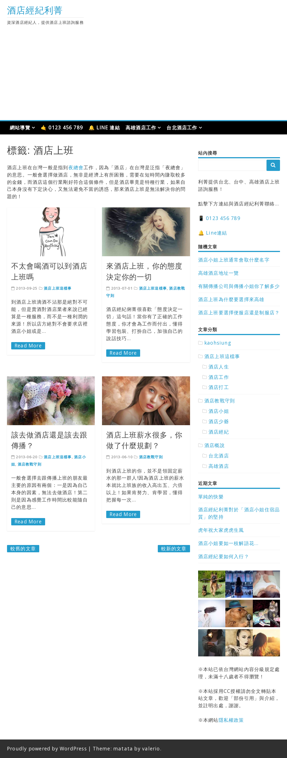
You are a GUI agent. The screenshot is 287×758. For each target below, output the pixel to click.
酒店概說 (214, 445)
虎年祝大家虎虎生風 (221, 530)
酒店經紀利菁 (35, 10)
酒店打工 (219, 387)
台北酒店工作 (181, 127)
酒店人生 (219, 366)
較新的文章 (174, 548)
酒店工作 (219, 377)
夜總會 (76, 167)
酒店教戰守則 (29, 464)
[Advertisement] (143, 78)
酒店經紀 (219, 432)
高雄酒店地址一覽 (218, 273)
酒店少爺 (219, 421)
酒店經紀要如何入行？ (223, 556)
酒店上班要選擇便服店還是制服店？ (239, 312)
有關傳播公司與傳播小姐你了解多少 (239, 286)
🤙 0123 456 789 (62, 127)
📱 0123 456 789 (219, 218)
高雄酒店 (219, 466)
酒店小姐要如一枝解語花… (228, 543)
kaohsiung (217, 343)
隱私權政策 (231, 720)
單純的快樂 (211, 496)
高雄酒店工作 (141, 127)
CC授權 (232, 691)
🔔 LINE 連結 (104, 127)
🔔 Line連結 (212, 233)
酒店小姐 (219, 411)
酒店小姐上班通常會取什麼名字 (234, 260)
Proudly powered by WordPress (47, 748)
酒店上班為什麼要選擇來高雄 (231, 299)
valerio (151, 748)
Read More (28, 345)
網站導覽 (20, 127)
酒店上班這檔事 (57, 288)
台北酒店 (219, 455)
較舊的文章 (23, 548)
